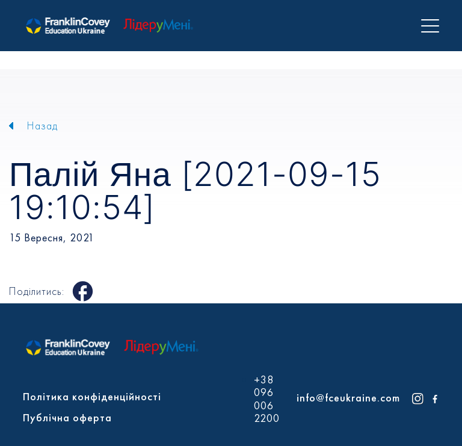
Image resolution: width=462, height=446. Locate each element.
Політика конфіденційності (92, 396)
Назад (42, 125)
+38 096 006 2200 (267, 399)
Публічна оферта (67, 417)
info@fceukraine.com (348, 397)
